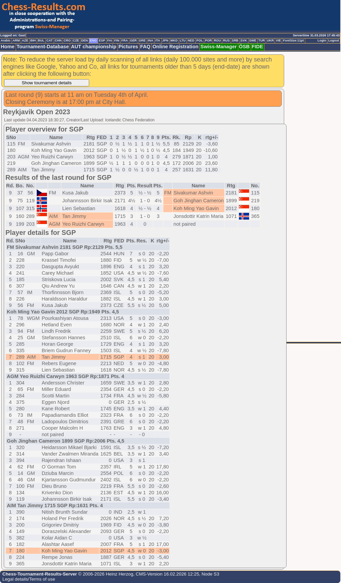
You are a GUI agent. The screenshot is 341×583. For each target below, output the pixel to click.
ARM (16, 40)
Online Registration (175, 46)
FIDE (257, 46)
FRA (124, 40)
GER (133, 40)
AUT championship (93, 46)
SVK (244, 40)
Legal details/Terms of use (28, 579)
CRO (67, 40)
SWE (252, 40)
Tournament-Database (43, 46)
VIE (278, 40)
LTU (182, 40)
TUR (261, 40)
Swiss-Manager (218, 46)
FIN (116, 40)
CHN (58, 40)
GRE (142, 40)
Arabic (6, 40)
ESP (102, 40)
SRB (235, 40)
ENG (93, 40)
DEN (84, 40)
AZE (25, 40)
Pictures (128, 46)
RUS (226, 40)
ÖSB (244, 46)
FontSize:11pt (293, 40)
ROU (217, 40)
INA (150, 40)
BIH (33, 40)
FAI (109, 40)
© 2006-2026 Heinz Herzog (105, 574)
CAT (49, 40)
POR (208, 40)
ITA (157, 40)
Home (8, 46)
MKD (174, 40)
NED (191, 40)
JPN (165, 40)
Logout (333, 40)
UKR (270, 40)
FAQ (145, 46)
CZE (76, 40)
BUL (41, 40)
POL (199, 40)
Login (322, 40)
